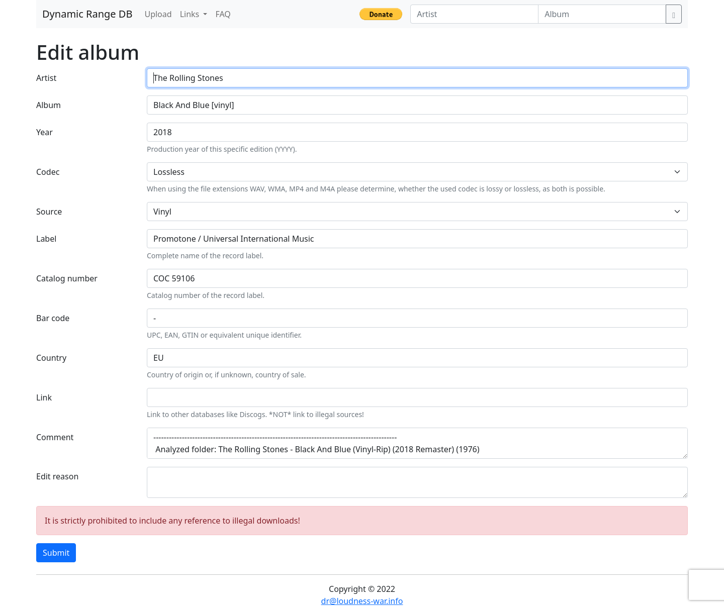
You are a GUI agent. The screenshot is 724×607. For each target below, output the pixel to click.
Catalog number (67, 278)
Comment (54, 437)
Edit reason (57, 476)
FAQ (222, 14)
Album (48, 105)
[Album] (602, 14)
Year (44, 132)
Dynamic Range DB (87, 14)
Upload (157, 14)
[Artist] (474, 14)
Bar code (52, 318)
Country (51, 357)
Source (49, 211)
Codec (47, 171)
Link (44, 397)
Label (46, 238)
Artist (46, 77)
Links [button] (191, 14)
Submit (56, 552)
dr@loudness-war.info (362, 600)
